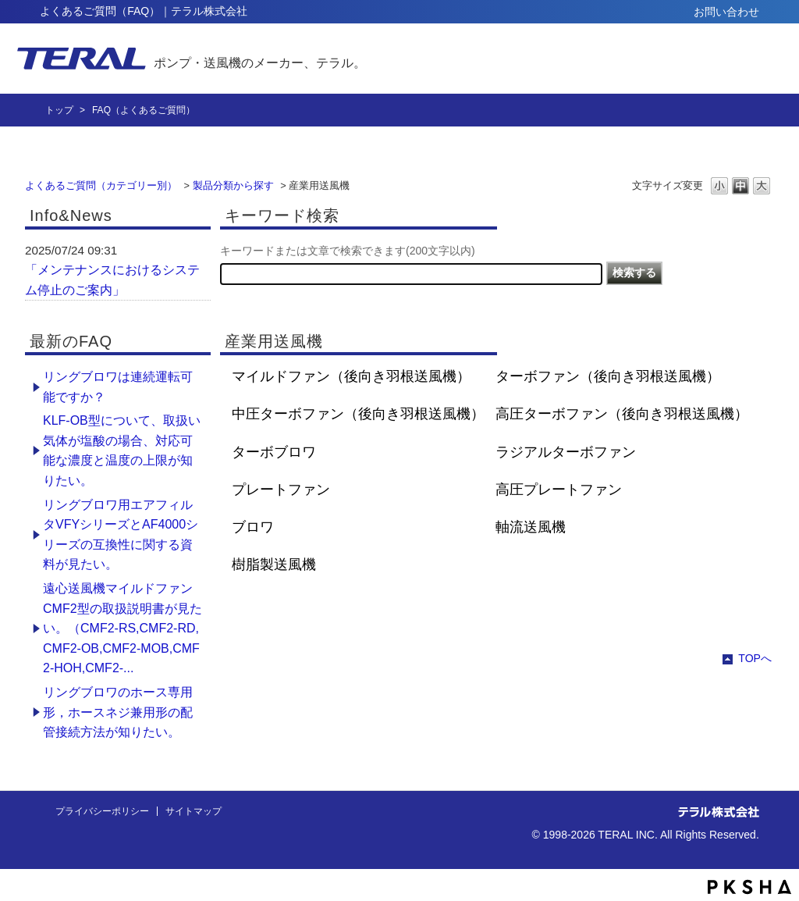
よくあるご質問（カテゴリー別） (101, 185)
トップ (59, 110)
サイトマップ (193, 811)
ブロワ (253, 527)
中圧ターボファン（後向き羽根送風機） (358, 414)
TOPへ (755, 658)
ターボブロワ (274, 452)
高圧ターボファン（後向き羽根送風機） (621, 414)
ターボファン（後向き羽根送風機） (607, 376)
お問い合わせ (726, 11)
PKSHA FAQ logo (749, 887)
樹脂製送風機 (274, 564)
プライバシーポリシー (102, 811)
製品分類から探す (233, 185)
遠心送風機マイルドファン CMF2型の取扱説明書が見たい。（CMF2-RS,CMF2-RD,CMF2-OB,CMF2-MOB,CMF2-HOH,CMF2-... (122, 628)
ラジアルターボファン (565, 452)
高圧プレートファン (558, 489)
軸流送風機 (530, 527)
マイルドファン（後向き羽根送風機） (351, 376)
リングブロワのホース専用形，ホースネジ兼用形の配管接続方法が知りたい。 (118, 712)
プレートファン (281, 489)
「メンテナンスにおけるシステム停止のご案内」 (112, 280)
